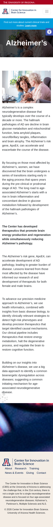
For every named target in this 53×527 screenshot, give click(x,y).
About (8, 468)
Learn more (30, 25)
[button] (49, 32)
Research (20, 468)
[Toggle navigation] (47, 11)
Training (34, 468)
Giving (30, 472)
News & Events (14, 472)
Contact (41, 472)
